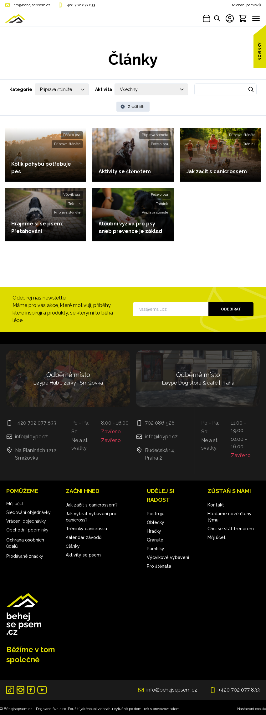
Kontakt (215, 504)
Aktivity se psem (83, 554)
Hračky (154, 531)
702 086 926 (160, 423)
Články (73, 546)
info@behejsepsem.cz (31, 5)
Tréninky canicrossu (86, 528)
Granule (155, 539)
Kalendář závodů (83, 537)
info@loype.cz (31, 437)
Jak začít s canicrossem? (92, 504)
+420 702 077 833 (80, 5)
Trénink (249, 144)
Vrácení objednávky (26, 521)
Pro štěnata (159, 566)
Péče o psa (71, 135)
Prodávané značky (24, 556)
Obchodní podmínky (27, 529)
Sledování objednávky (28, 512)
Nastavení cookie (251, 709)
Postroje (156, 513)
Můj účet (14, 503)
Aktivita (103, 89)
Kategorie (20, 89)
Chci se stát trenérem (230, 528)
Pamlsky (155, 548)
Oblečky (155, 522)
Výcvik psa (71, 195)
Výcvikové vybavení (168, 557)
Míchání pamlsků (246, 5)
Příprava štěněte (67, 144)
